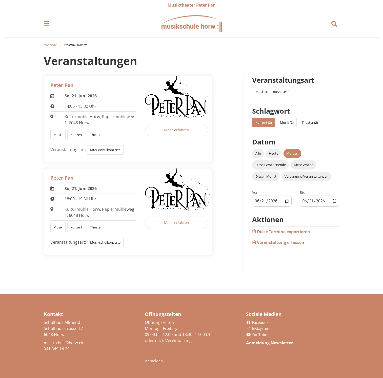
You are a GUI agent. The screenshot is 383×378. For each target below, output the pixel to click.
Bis (302, 194)
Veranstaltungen (77, 47)
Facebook (258, 322)
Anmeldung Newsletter (273, 342)
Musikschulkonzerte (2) (272, 94)
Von (255, 194)
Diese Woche (303, 167)
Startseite (50, 47)
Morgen (292, 156)
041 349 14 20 (57, 348)
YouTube (257, 334)
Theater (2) (310, 125)
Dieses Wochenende (270, 167)
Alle (258, 156)
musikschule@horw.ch (65, 342)
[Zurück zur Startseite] (191, 25)
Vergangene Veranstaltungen (306, 178)
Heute (273, 156)
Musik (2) (287, 125)
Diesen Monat (265, 178)
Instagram (259, 328)
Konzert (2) (263, 125)
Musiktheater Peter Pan (192, 5)
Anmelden (154, 361)
